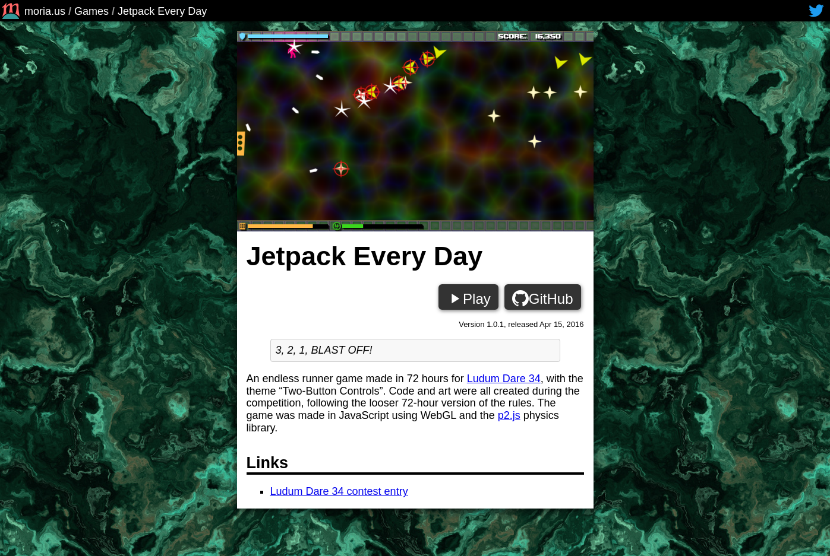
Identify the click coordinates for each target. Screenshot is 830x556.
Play (468, 298)
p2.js (509, 415)
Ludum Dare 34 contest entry (339, 491)
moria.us (32, 11)
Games (91, 11)
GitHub (542, 298)
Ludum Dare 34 (504, 379)
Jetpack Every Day (162, 11)
